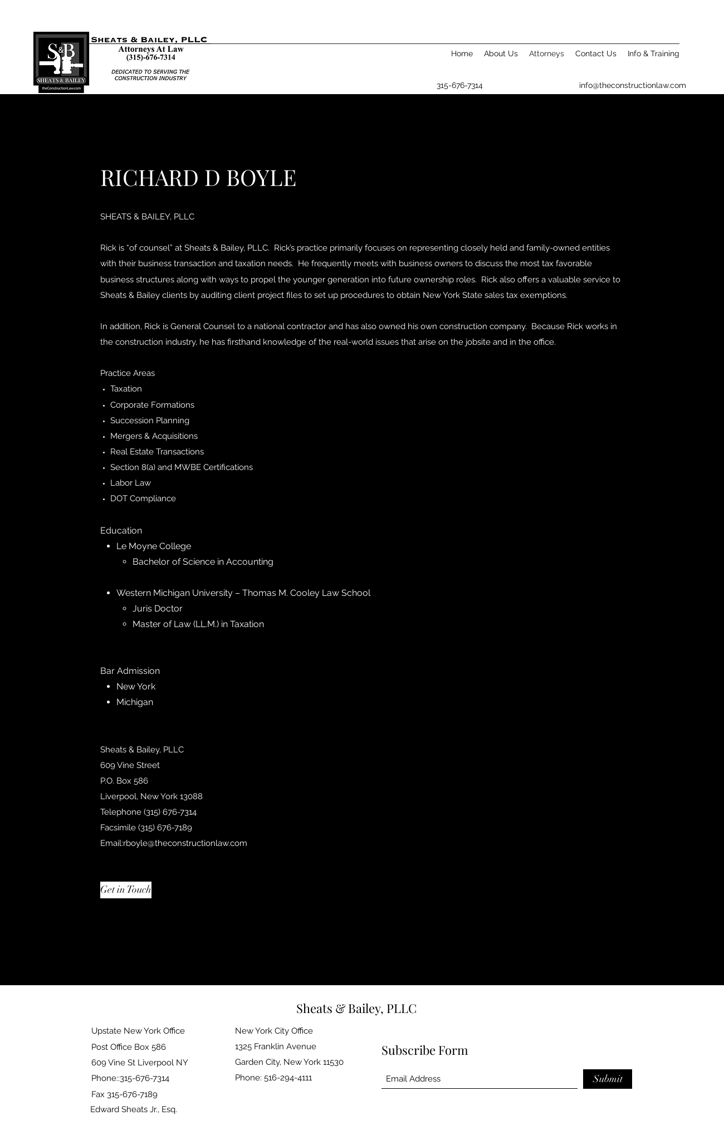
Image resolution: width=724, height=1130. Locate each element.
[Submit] (607, 1079)
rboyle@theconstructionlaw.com (185, 843)
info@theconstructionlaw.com (632, 85)
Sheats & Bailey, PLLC (356, 1008)
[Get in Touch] (125, 890)
